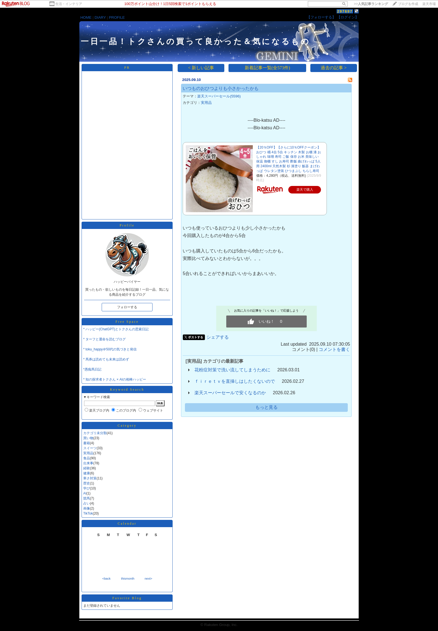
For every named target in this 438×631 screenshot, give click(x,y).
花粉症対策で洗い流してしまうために (232, 369)
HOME (86, 17)
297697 (345, 11)
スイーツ (90, 448)
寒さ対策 (90, 478)
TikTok (88, 513)
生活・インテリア (68, 4)
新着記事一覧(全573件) (267, 67)
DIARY (100, 17)
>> (371, 4)
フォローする (127, 307)
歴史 (86, 483)
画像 (86, 508)
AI (84, 493)
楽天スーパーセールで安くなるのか (230, 392)
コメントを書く (334, 349)
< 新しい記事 (201, 67)
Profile (127, 225)
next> (148, 578)
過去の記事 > (334, 67)
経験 (86, 468)
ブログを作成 (408, 4)
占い (86, 503)
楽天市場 (429, 4)
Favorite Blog (127, 598)
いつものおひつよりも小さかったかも (221, 88)
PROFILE (117, 17)
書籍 (86, 443)
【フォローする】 (321, 17)
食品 (86, 458)
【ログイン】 (348, 17)
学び (86, 488)
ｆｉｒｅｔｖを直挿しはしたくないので (234, 381)
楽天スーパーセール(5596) (219, 96)
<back (106, 578)
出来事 (88, 463)
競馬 (86, 498)
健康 (86, 473)
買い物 (88, 438)
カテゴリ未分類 (95, 433)
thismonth (127, 578)
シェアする (217, 337)
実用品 (88, 453)
